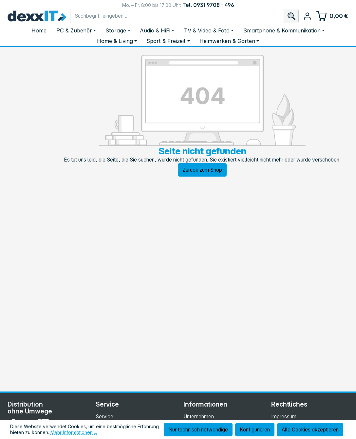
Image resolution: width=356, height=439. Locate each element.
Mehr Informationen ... (73, 432)
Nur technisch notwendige (198, 430)
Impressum (283, 416)
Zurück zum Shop (202, 170)
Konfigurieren (255, 430)
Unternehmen (198, 416)
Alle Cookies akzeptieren (310, 430)
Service (104, 416)
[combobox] (176, 16)
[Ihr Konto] (307, 16)
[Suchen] (291, 16)
